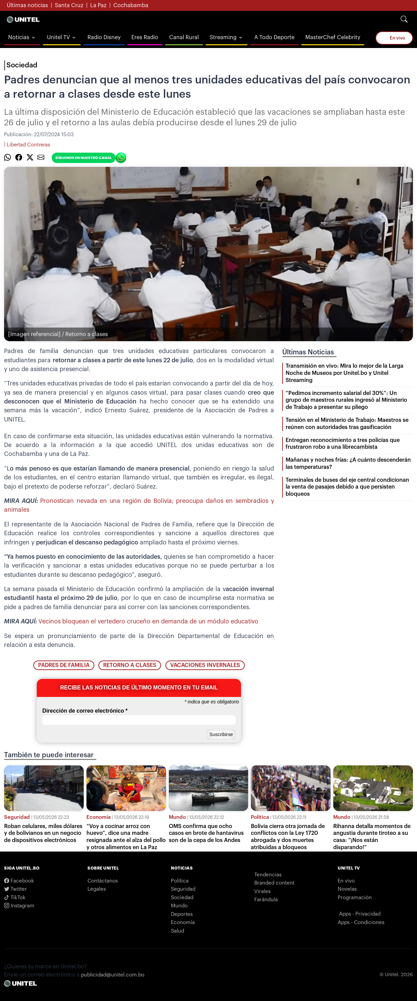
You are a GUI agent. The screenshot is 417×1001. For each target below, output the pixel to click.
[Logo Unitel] (23, 19)
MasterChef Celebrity (332, 37)
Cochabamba (130, 5)
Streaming (223, 37)
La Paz (98, 5)
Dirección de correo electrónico (84, 711)
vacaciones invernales (205, 665)
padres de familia (64, 665)
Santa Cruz (69, 5)
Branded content (274, 883)
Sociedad (21, 65)
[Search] (404, 19)
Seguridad (17, 817)
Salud (177, 931)
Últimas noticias (27, 5)
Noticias (18, 37)
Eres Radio (144, 37)
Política (260, 817)
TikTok (15, 897)
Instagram (19, 905)
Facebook (19, 881)
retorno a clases (129, 665)
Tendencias (268, 874)
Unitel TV (58, 37)
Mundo (177, 817)
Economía (98, 817)
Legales (96, 889)
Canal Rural (184, 37)
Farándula (266, 899)
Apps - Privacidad (360, 914)
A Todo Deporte (274, 37)
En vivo (394, 37)
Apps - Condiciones (361, 922)
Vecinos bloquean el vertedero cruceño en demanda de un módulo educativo (148, 621)
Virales (262, 891)
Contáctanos (102, 881)
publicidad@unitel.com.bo (112, 975)
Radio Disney (104, 37)
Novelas (347, 889)
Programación (355, 897)
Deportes (182, 914)
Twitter (15, 889)
